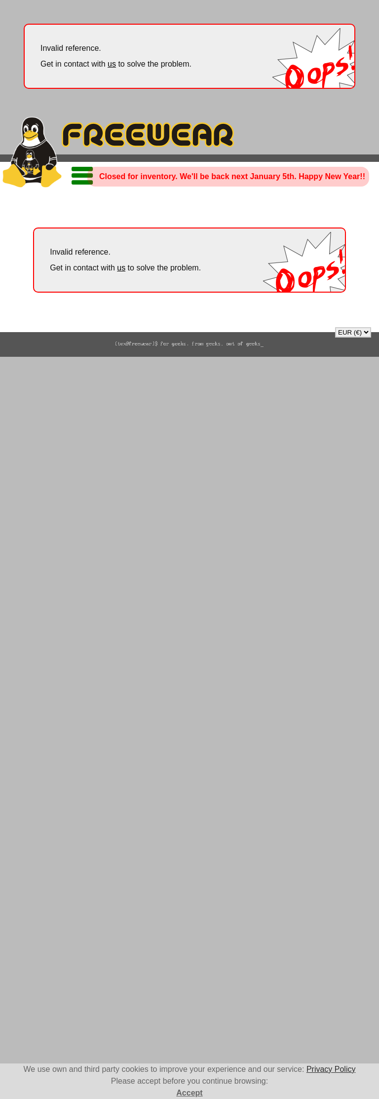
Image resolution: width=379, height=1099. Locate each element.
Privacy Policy (331, 1069)
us (112, 64)
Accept (189, 1093)
